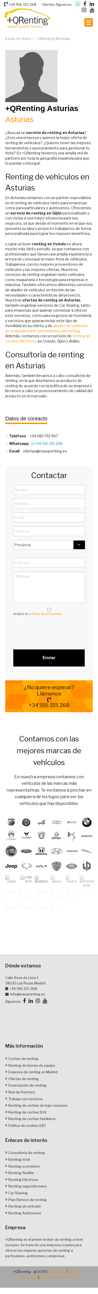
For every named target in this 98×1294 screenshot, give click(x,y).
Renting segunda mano (27, 1206)
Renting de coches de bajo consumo (37, 1126)
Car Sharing (18, 1213)
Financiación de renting (27, 1106)
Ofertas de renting (23, 1099)
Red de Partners (21, 1112)
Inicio (26, 38)
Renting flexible (21, 1193)
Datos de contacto (26, 418)
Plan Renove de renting (27, 1220)
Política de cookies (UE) (27, 1146)
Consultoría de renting (26, 1173)
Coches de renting (23, 1079)
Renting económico (24, 1187)
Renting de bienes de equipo (31, 1086)
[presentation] (53, 630)
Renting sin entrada (24, 1227)
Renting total (19, 1180)
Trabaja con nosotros (25, 1119)
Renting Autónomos (24, 1233)
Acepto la (37, 614)
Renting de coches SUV (27, 1132)
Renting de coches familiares (32, 1139)
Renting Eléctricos (23, 1200)
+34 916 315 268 (20, 4)
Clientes (48, 4)
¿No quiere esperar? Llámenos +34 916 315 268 (49, 696)
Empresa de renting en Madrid (32, 1092)
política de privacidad (45, 614)
